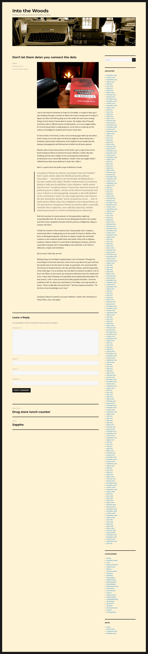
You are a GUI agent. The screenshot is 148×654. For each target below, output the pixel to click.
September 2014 (111, 360)
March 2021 (110, 196)
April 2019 (109, 246)
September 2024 (111, 105)
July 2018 (109, 265)
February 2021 (111, 198)
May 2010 (109, 472)
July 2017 (109, 291)
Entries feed (110, 629)
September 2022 (111, 157)
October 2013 (110, 384)
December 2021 (111, 177)
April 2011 (109, 448)
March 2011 (110, 451)
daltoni (14, 63)
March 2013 (110, 399)
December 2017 (111, 280)
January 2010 (110, 481)
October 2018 (110, 259)
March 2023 (110, 144)
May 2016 (109, 321)
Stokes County (111, 595)
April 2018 (109, 272)
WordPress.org (111, 633)
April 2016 (109, 323)
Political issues (23, 69)
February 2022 (111, 172)
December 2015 (111, 332)
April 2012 (109, 423)
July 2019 (109, 239)
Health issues (110, 567)
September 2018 (111, 261)
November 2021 (111, 179)
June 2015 (109, 345)
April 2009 (109, 500)
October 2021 (110, 181)
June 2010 (109, 470)
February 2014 (111, 375)
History (108, 569)
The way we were (112, 608)
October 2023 (110, 129)
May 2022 (109, 166)
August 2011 (110, 440)
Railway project (111, 582)
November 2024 (111, 101)
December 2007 (111, 535)
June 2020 (109, 215)
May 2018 (109, 269)
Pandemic (109, 575)
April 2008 (109, 526)
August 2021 (110, 185)
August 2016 (110, 315)
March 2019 (110, 248)
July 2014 (109, 364)
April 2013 (109, 397)
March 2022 (110, 170)
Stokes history (111, 597)
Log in (108, 627)
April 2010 (109, 474)
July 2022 (109, 162)
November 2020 (111, 205)
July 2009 (109, 494)
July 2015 (109, 343)
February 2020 (111, 224)
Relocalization (111, 584)
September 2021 (111, 183)
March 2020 (110, 222)
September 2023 (111, 131)
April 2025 (109, 90)
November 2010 (111, 459)
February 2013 (111, 401)
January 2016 (110, 330)
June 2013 (109, 392)
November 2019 (111, 231)
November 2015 (111, 334)
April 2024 (109, 116)
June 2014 (109, 366)
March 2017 (110, 300)
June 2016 (109, 319)
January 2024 (110, 123)
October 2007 (110, 539)
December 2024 (111, 99)
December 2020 (111, 203)
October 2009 (110, 487)
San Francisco (111, 591)
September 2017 (111, 287)
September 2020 (111, 209)
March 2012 (110, 425)
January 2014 (110, 377)
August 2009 (110, 492)
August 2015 (110, 341)
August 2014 (110, 362)
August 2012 (110, 414)
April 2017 (109, 297)
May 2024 (109, 114)
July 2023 (109, 136)
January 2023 (110, 149)
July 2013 (109, 390)
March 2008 (110, 528)
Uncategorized (111, 612)
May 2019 (109, 244)
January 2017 (110, 304)
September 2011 (111, 438)
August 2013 (110, 388)
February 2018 (111, 276)
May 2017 (109, 295)
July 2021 (109, 187)
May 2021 (109, 192)
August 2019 (110, 237)
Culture (14, 69)
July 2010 (109, 468)
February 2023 (111, 146)
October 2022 (110, 155)
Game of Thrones (112, 565)
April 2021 (109, 194)
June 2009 (109, 496)
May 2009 (109, 498)
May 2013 (109, 395)
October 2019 (110, 233)
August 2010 (110, 466)
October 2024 (110, 103)
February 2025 (111, 95)
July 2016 (109, 317)
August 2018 (110, 263)
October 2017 (110, 284)
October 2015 (110, 336)
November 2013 (111, 382)
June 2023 (109, 138)
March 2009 (110, 502)
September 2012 (111, 412)
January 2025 (110, 97)
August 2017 (110, 289)
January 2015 (110, 351)
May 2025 (109, 88)
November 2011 (111, 433)
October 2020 (110, 207)
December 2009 (111, 483)
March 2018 (110, 274)
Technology (110, 601)
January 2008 (110, 533)
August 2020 (110, 211)
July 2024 (109, 110)
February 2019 (111, 250)
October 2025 (110, 77)
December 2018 (111, 254)
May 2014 (109, 369)
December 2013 (111, 379)
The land (109, 606)
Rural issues (110, 588)
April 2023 (109, 142)
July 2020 (109, 213)
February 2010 (111, 479)
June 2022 (109, 164)
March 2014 (110, 373)
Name (15, 359)
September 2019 (111, 235)
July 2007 (109, 543)
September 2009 (111, 489)
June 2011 (109, 444)
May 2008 (109, 524)
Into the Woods (30, 10)
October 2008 (110, 513)
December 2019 (111, 228)
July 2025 (109, 84)
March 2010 (110, 477)
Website (15, 379)
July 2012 (109, 416)
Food (108, 562)
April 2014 (109, 371)
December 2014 (111, 354)
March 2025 (110, 92)
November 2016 (111, 308)
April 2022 (109, 168)
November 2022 (111, 153)
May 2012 (109, 420)
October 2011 (110, 436)
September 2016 (111, 313)
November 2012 (111, 407)
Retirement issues (112, 586)
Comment (17, 328)
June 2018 (109, 267)
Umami (108, 610)
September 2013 (111, 386)
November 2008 (111, 511)
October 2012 (110, 410)
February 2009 (111, 505)
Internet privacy (111, 571)
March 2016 (110, 325)
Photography (110, 578)
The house (109, 603)
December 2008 (111, 509)
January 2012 (110, 429)
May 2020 (109, 218)
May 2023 (109, 140)
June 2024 (109, 112)
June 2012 (109, 418)
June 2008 (109, 522)
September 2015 (111, 338)
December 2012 (111, 405)
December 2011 (111, 431)
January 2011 (110, 455)
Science (109, 593)
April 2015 (109, 349)
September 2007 (111, 541)
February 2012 (111, 427)
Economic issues (111, 560)
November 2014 (111, 356)
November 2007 (111, 537)
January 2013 (110, 403)
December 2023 (111, 125)
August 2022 (110, 159)
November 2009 (111, 485)
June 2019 (109, 241)
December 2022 (111, 151)
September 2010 (111, 464)
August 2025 (110, 82)
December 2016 (111, 306)
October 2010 (110, 461)
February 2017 (111, 302)
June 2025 (109, 86)
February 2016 (111, 328)
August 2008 (110, 517)
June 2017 (109, 293)
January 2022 (110, 174)
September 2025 (111, 80)
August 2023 (110, 133)
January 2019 (110, 252)
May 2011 (109, 446)
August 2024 (110, 108)
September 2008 (111, 515)
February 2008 (111, 530)
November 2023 (111, 127)
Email (15, 369)
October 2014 (110, 358)
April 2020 (109, 220)
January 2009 (110, 507)
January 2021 (110, 200)
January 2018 (110, 278)
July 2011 (109, 442)
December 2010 (111, 457)
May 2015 (109, 347)
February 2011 (111, 453)
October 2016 (110, 310)
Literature (109, 573)
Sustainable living (112, 599)
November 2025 (111, 75)
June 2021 (109, 190)
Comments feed (111, 631)
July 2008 (109, 520)
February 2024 (111, 121)
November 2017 (111, 282)
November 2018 (111, 256)
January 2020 (110, 226)
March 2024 (110, 118)
